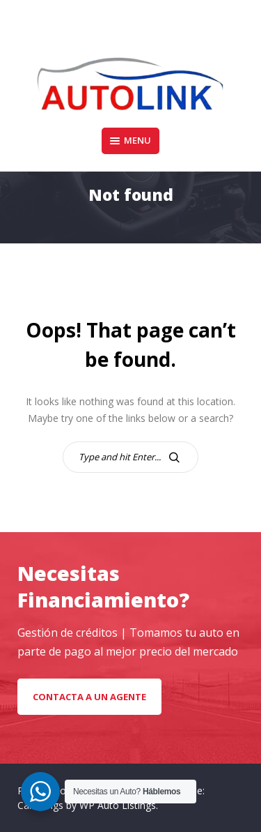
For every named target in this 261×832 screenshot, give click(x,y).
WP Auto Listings (117, 805)
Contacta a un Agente (89, 696)
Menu (130, 140)
